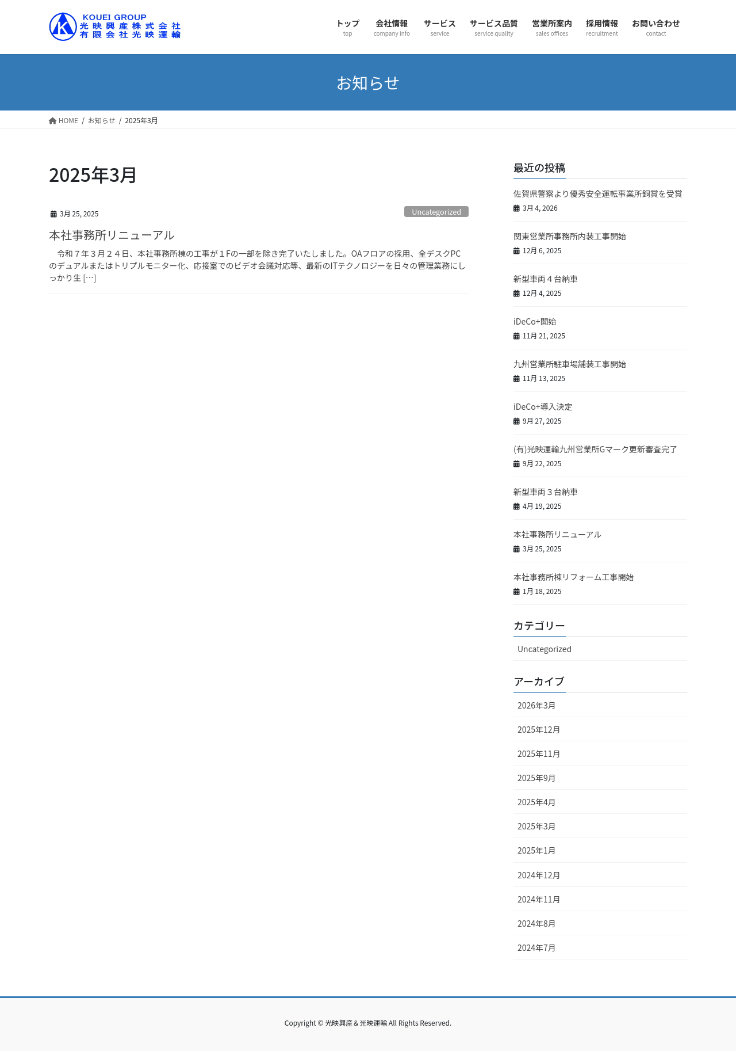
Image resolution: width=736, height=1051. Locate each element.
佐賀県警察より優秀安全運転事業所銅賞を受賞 (598, 193)
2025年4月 (537, 802)
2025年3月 (537, 826)
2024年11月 (539, 899)
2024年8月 (537, 923)
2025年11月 (539, 753)
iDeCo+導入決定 (542, 406)
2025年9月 (537, 777)
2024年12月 (539, 875)
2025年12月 (539, 729)
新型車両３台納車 (545, 491)
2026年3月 (537, 705)
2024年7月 (537, 947)
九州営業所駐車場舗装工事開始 (569, 364)
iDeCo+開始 (534, 321)
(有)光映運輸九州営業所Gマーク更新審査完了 (595, 449)
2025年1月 (537, 850)
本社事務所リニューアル (112, 234)
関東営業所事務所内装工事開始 (569, 236)
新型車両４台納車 (545, 278)
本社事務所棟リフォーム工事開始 (573, 576)
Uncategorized (436, 211)
